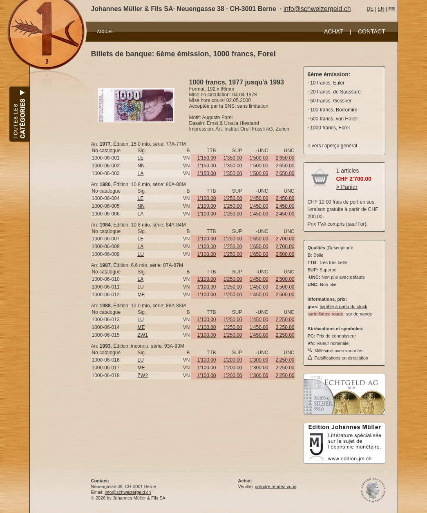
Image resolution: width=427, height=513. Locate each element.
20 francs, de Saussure (335, 92)
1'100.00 (206, 198)
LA (141, 173)
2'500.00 (285, 254)
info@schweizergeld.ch (317, 8)
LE (141, 158)
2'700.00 (285, 239)
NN (141, 166)
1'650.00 (259, 239)
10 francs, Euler (327, 83)
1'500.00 (259, 158)
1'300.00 (259, 360)
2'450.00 (285, 198)
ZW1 (143, 335)
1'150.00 (206, 158)
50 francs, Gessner (330, 101)
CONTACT (371, 31)
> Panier (347, 187)
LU (141, 254)
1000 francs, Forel (330, 128)
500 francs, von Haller (334, 119)
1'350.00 (233, 158)
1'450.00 (259, 198)
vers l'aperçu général (334, 146)
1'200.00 (233, 360)
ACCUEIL (106, 31)
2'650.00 (285, 158)
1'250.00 (233, 198)
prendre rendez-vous (275, 486)
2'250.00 (285, 319)
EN (381, 9)
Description (339, 247)
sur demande (359, 313)
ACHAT (333, 31)
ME (141, 295)
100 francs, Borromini (333, 110)
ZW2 (143, 375)
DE (370, 9)
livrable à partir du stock (343, 306)
